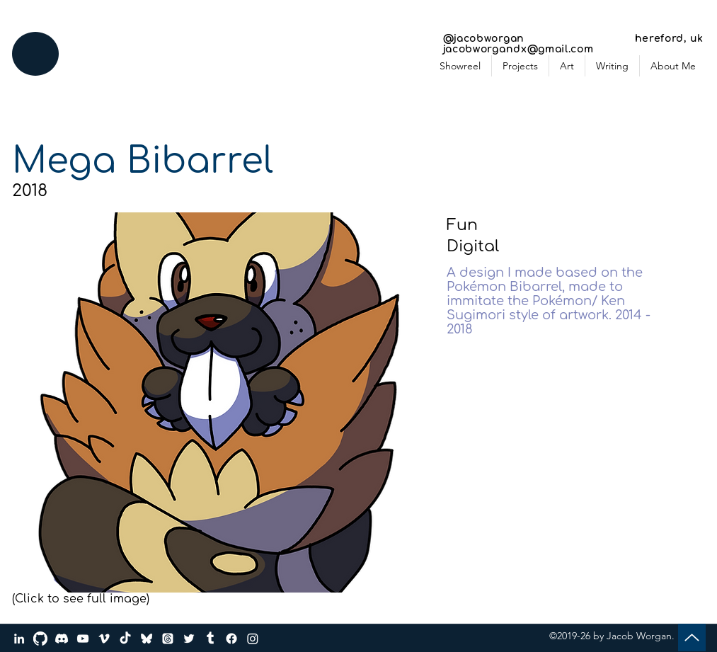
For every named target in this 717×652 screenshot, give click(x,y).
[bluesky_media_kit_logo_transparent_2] (146, 638)
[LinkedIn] (19, 638)
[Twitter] (189, 638)
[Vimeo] (104, 638)
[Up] (692, 637)
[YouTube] (83, 638)
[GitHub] (40, 638)
